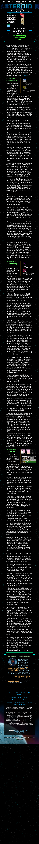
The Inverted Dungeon (18, 668)
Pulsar (22, 732)
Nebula (17, 732)
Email (28, 676)
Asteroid (17, 730)
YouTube (25, 75)
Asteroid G (11, 681)
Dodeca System (13, 670)
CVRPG (22, 669)
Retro (27, 730)
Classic (23, 730)
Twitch (16, 676)
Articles (17, 681)
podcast (8, 48)
